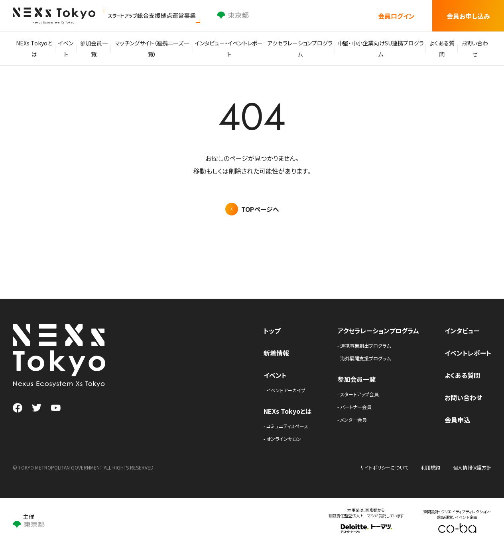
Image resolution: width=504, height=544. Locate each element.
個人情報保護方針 (472, 467)
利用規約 (430, 467)
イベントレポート (468, 353)
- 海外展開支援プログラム (364, 358)
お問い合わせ (473, 48)
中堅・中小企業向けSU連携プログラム (379, 48)
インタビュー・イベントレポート (231, 48)
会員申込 (457, 420)
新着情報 (276, 353)
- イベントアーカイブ (284, 390)
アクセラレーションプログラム (300, 48)
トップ (272, 330)
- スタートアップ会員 (358, 394)
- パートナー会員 (354, 406)
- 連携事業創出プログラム (364, 345)
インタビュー (462, 330)
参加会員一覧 (98, 48)
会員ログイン (396, 16)
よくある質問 (439, 48)
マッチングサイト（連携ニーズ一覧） (156, 48)
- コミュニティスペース (286, 426)
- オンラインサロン (282, 438)
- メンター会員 (352, 419)
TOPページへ (260, 209)
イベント (68, 48)
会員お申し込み (468, 16)
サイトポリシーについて (384, 467)
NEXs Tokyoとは (34, 48)
